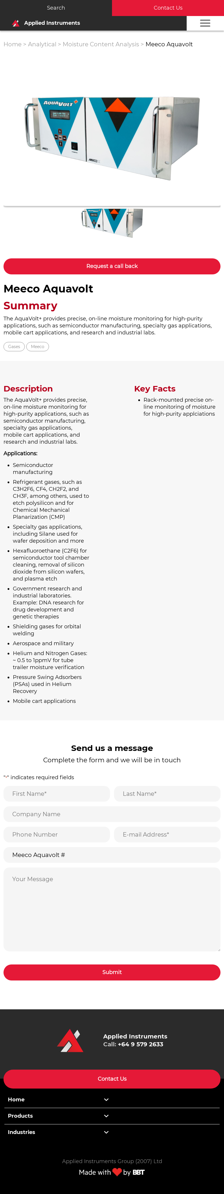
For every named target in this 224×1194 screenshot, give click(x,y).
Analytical (42, 44)
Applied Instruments (44, 23)
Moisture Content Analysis (101, 44)
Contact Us (168, 8)
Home (13, 44)
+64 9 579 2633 (140, 1044)
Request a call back (112, 266)
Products (20, 1116)
